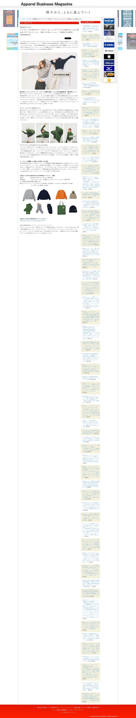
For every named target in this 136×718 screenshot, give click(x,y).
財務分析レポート (56, 707)
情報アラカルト (82, 707)
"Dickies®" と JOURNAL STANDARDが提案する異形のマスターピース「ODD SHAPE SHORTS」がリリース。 (91, 63)
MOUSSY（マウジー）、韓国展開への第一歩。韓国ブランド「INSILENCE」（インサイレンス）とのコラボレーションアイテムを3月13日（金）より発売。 (91, 183)
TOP (20, 19)
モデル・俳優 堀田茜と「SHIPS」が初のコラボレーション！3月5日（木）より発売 (91, 227)
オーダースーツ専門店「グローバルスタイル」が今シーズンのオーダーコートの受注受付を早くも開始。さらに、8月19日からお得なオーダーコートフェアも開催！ (91, 544)
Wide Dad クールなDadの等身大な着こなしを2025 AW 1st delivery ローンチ (91, 432)
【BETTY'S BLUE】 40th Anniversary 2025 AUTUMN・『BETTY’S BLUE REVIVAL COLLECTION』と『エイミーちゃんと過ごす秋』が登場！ (91, 332)
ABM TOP (39, 707)
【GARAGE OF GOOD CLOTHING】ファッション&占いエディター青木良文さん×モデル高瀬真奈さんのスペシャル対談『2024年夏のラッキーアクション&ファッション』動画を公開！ (91, 671)
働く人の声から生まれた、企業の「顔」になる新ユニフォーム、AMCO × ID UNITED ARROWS (91, 251)
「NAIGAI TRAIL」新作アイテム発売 (91, 93)
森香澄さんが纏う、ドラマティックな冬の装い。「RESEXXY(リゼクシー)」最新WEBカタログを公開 (91, 262)
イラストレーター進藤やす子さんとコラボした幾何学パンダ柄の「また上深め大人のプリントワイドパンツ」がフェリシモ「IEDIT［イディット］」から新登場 (91, 557)
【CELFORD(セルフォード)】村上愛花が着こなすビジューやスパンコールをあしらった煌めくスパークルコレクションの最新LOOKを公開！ (91, 240)
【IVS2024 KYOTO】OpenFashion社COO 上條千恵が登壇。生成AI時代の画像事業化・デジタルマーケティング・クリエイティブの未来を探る (91, 593)
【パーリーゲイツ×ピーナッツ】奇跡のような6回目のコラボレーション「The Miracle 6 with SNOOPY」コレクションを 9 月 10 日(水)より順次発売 (91, 458)
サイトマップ (70, 712)
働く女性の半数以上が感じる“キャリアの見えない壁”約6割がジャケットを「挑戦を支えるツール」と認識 (91, 215)
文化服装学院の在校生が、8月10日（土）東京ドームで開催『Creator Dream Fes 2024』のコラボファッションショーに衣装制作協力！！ (91, 583)
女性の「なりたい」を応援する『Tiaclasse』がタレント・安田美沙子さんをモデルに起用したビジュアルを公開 (91, 448)
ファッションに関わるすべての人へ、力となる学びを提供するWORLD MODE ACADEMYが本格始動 (91, 697)
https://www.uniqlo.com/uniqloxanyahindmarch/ (32, 220)
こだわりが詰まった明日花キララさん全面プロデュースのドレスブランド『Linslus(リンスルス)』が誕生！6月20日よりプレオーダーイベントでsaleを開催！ (91, 625)
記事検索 (63, 710)
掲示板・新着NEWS (27, 19)
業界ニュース (47, 707)
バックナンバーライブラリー (75, 710)
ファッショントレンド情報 (69, 707)
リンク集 (63, 712)
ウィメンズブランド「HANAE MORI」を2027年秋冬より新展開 (91, 28)
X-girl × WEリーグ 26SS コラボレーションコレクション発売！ (91, 132)
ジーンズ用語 (56, 710)
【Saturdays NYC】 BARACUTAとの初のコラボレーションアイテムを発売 (91, 378)
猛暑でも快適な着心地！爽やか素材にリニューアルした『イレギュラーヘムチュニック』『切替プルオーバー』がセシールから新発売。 (91, 517)
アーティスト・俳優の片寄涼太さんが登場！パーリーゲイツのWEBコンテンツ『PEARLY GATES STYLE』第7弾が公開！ (91, 399)
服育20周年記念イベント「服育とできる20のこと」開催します (91, 636)
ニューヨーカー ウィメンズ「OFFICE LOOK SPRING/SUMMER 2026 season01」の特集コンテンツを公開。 (91, 53)
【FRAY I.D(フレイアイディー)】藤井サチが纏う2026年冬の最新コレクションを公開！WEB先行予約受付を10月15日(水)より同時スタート (91, 316)
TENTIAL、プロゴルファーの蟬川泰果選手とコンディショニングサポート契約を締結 (91, 45)
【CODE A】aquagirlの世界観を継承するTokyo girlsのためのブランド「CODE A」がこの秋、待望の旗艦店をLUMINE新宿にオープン (91, 484)
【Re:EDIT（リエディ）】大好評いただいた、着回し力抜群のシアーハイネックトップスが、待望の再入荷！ (91, 530)
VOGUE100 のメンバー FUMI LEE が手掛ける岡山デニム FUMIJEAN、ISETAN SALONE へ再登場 (91, 204)
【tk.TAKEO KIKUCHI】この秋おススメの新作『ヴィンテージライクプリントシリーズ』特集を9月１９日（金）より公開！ (91, 423)
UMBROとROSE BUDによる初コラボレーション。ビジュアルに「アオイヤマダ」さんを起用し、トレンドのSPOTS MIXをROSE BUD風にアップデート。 (91, 570)
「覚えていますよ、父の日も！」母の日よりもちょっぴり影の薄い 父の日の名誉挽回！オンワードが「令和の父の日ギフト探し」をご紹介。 (91, 648)
